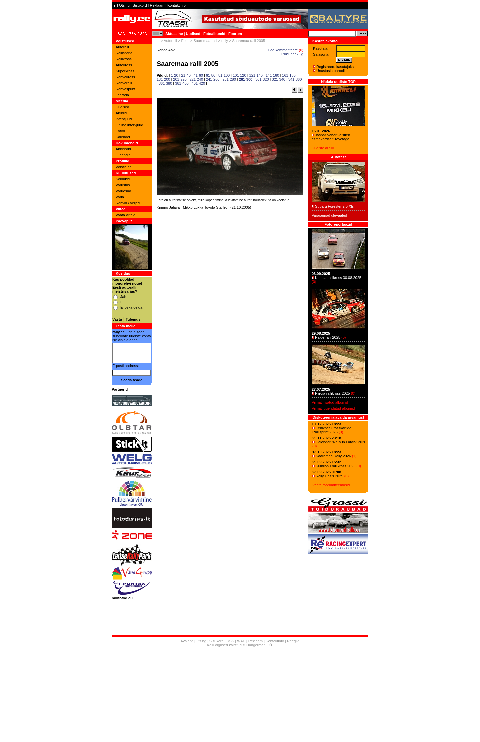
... (158, 41)
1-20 (174, 75)
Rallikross (124, 59)
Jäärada (122, 95)
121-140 (256, 75)
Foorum (235, 34)
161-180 (288, 75)
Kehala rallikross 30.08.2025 (338, 278)
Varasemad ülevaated (329, 215)
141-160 (272, 75)
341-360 (295, 79)
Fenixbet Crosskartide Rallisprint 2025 (331, 430)
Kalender (123, 137)
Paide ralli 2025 (327, 337)
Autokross (124, 65)
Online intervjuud (129, 125)
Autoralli (122, 47)
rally (224, 41)
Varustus (123, 185)
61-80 (210, 75)
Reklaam (157, 5)
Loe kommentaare (283, 50)
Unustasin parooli (330, 71)
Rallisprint (124, 53)
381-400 (181, 83)
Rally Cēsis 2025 (329, 476)
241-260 (212, 79)
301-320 (262, 79)
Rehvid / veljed (128, 203)
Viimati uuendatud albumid (333, 408)
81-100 (224, 75)
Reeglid (293, 641)
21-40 (186, 75)
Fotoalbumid (214, 34)
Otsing (124, 5)
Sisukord (140, 5)
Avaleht (187, 641)
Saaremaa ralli (205, 41)
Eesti (185, 41)
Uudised (193, 34)
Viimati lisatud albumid (330, 402)
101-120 (239, 75)
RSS (230, 641)
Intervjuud (124, 119)
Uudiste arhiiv (323, 148)
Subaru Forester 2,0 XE (334, 206)
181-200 (163, 79)
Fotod (120, 131)
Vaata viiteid (125, 215)
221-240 (196, 79)
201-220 (179, 79)
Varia (120, 197)
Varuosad (123, 191)
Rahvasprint (125, 89)
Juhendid (123, 155)
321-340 (278, 79)
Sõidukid (123, 179)
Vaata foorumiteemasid (331, 485)
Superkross (125, 71)
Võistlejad (124, 167)
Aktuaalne (174, 34)
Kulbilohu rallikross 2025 (335, 466)
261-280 (229, 79)
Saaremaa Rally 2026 (333, 456)
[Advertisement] (230, 297)
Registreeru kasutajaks (335, 67)
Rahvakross (125, 77)
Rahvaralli (124, 83)
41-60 (198, 75)
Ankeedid (123, 149)
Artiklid (121, 113)
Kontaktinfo (176, 5)
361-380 (165, 83)
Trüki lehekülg (292, 54)
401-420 (198, 83)
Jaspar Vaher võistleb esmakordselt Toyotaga (331, 137)
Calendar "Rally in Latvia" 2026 (341, 442)
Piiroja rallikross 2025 (332, 393)
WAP (241, 641)
